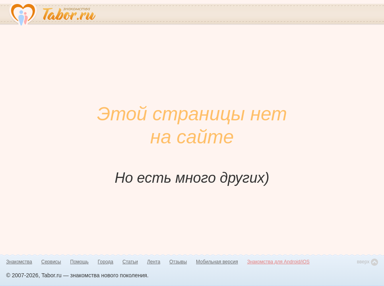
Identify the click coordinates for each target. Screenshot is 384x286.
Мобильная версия (217, 262)
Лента (153, 262)
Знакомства (19, 262)
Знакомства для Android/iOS (278, 262)
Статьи (130, 262)
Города (105, 262)
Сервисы (51, 262)
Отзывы (178, 262)
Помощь (79, 262)
